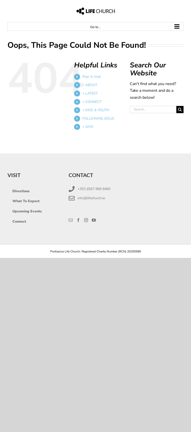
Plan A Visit (91, 76)
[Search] (180, 109)
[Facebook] (78, 220)
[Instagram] (86, 220)
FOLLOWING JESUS (98, 118)
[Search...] (153, 109)
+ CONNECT (91, 101)
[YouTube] (94, 220)
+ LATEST (90, 93)
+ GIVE (87, 126)
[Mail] (71, 220)
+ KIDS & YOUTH (95, 110)
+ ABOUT (89, 85)
